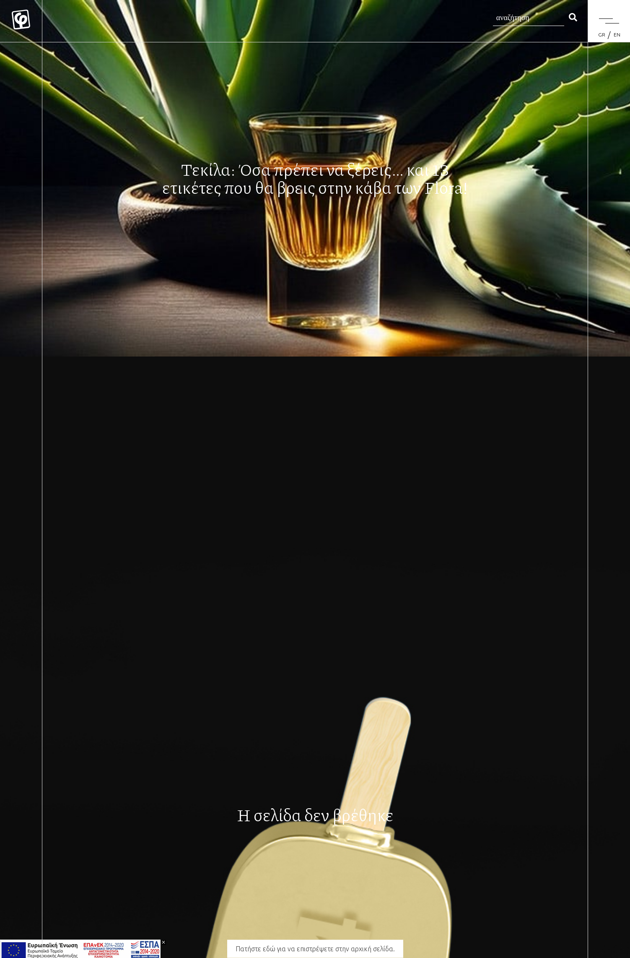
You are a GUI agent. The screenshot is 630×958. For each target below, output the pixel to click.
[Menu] (609, 20)
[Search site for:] (528, 18)
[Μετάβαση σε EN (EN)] (617, 35)
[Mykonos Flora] (21, 21)
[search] (573, 18)
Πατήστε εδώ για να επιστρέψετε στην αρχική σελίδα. (315, 949)
